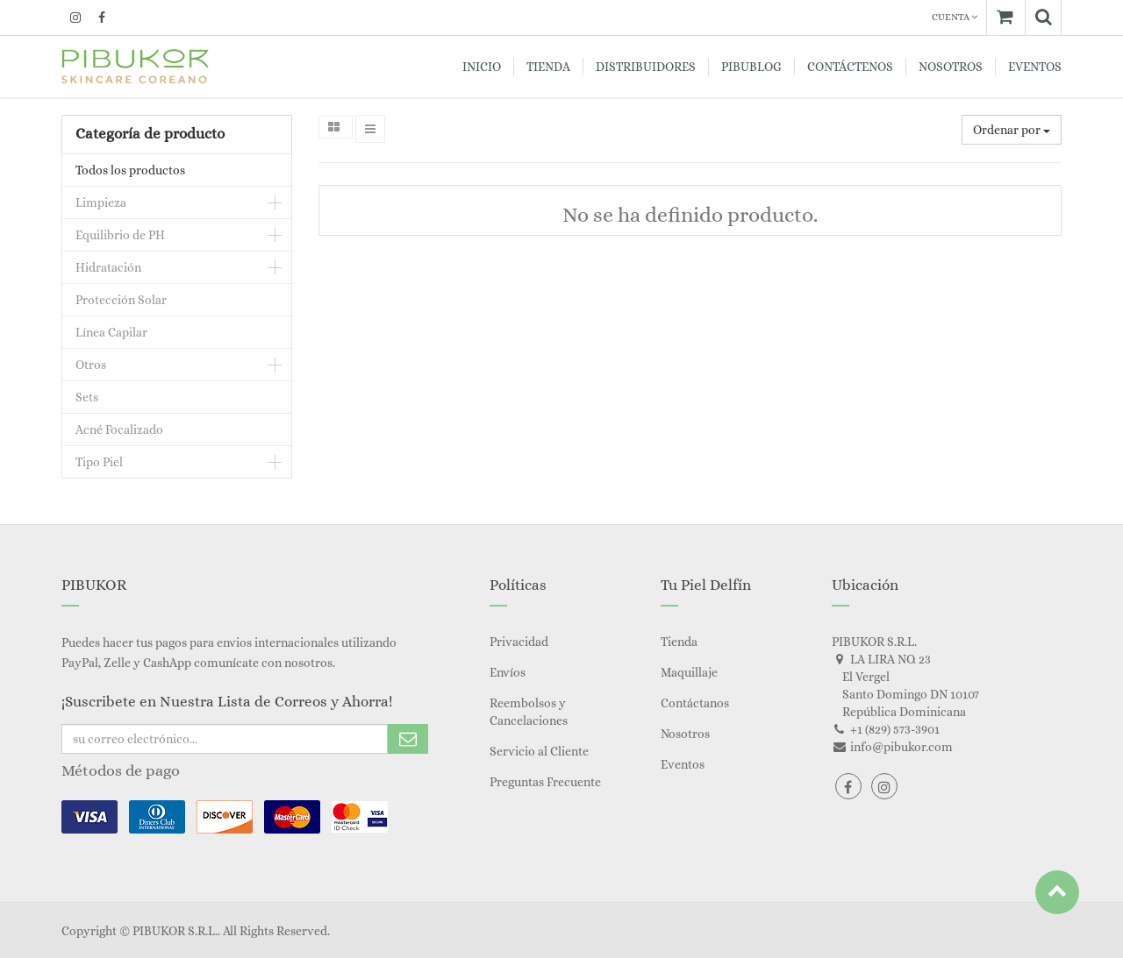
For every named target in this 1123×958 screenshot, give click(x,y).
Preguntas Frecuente (545, 782)
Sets (86, 397)
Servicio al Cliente (539, 751)
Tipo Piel (99, 462)
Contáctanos (695, 703)
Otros (90, 365)
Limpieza (100, 202)
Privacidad (519, 642)
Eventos (683, 764)
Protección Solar (121, 300)
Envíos (508, 672)
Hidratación (108, 267)
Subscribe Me (408, 739)
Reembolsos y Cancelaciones (529, 711)
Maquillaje (689, 672)
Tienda (679, 642)
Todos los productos (130, 170)
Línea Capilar (111, 332)
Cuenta (954, 17)
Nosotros (685, 734)
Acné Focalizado (119, 429)
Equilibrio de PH (120, 235)
